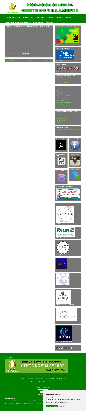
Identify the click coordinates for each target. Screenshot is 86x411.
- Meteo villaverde (60, 134)
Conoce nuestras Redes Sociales (55, 17)
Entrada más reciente (11, 60)
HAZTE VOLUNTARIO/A (28, 17)
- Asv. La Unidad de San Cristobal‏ (63, 93)
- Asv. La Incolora (60, 107)
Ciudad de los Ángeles (44, 19)
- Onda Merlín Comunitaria (62, 82)
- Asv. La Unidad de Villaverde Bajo (63, 102)
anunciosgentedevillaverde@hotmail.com (39, 403)
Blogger (52, 381)
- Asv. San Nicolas (60, 100)
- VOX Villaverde (59, 122)
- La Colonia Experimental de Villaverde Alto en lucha (67, 129)
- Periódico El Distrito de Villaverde (63, 77)
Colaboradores (49, 22)
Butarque (24, 19)
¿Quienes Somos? (40, 17)
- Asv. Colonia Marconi (61, 91)
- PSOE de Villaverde (60, 120)
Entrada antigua (48, 60)
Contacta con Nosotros (38, 22)
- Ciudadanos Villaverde (61, 118)
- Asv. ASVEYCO (60, 104)
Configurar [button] (62, 406)
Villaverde (61, 19)
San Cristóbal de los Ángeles (13, 19)
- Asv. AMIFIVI (59, 89)
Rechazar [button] (55, 406)
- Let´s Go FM (59, 80)
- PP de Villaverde (60, 116)
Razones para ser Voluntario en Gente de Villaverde (18, 22)
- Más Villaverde (59, 113)
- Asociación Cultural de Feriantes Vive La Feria (66, 131)
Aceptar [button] (49, 406)
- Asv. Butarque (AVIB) (61, 98)
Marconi (54, 19)
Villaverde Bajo (33, 19)
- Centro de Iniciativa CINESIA (62, 95)
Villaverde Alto (68, 17)
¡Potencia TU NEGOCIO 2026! (13, 17)
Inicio (30, 60)
